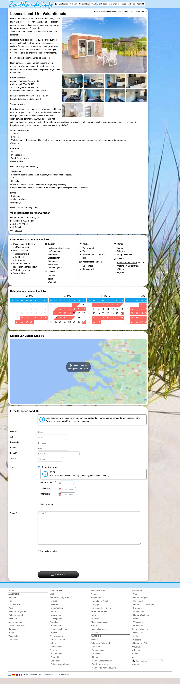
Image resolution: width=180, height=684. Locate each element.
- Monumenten (56, 614)
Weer (139, 4)
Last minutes (14, 646)
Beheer (135, 660)
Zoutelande (63, 4)
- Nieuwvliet (137, 639)
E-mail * (13, 453)
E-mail (18, 227)
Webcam (73, 4)
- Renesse (95, 653)
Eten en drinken (98, 597)
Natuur (53, 649)
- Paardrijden (55, 663)
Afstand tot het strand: (127, 263)
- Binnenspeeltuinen (58, 635)
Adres (12, 437)
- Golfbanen (55, 667)
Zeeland (94, 646)
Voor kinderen (14, 611)
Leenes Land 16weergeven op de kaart (78, 367)
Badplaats (12, 604)
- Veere (135, 600)
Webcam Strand (15, 621)
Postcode (14, 442)
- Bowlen (54, 639)
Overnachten (84, 4)
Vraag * (13, 513)
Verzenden (58, 581)
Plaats (13, 448)
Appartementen (15, 628)
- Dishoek (136, 625)
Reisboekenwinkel (99, 635)
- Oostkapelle (138, 607)
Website (18, 230)
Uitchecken (45, 494)
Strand (93, 4)
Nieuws (94, 639)
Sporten (53, 656)
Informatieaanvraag (49, 467)
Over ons (136, 663)
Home (11, 597)
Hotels (11, 639)
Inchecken (45, 488)
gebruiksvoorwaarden (30, 681)
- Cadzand (136, 646)
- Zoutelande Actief (99, 607)
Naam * (13, 431)
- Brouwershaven (98, 656)
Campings (13, 635)
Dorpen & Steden (57, 646)
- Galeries (54, 611)
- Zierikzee (95, 663)
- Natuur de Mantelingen (143, 611)
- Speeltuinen (55, 632)
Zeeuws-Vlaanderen (141, 635)
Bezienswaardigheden (59, 604)
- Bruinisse (95, 660)
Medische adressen (100, 628)
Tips (10, 607)
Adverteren (137, 656)
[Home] (56, 4)
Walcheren (137, 597)
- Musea (53, 607)
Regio (132, 4)
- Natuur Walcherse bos (142, 621)
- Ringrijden (96, 611)
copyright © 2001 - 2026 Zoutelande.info (56, 681)
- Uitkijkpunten (56, 625)
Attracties (54, 628)
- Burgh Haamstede (99, 670)
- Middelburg (138, 632)
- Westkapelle (138, 618)
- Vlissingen (137, 628)
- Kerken (53, 618)
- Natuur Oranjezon (140, 604)
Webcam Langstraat (17, 618)
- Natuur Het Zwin (140, 650)
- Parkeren (95, 625)
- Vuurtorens (55, 621)
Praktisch (125, 4)
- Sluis (135, 642)
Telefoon (14, 458)
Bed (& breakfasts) (16, 632)
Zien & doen (102, 4)
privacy (40, 681)
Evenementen (114, 4)
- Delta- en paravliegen (60, 670)
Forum (94, 632)
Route (93, 621)
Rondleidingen (56, 653)
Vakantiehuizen (15, 642)
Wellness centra (57, 642)
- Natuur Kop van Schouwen (103, 674)
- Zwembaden (56, 660)
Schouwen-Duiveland (100, 649)
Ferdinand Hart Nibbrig (101, 614)
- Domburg (137, 614)
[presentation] (59, 568)
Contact (135, 671)
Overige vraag (46, 504)
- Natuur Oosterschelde (101, 667)
